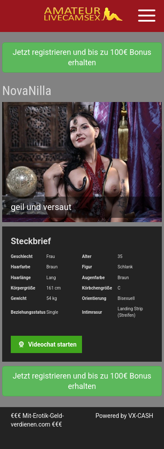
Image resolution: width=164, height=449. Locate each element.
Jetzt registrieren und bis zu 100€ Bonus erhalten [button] (82, 57)
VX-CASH (140, 415)
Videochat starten (46, 344)
